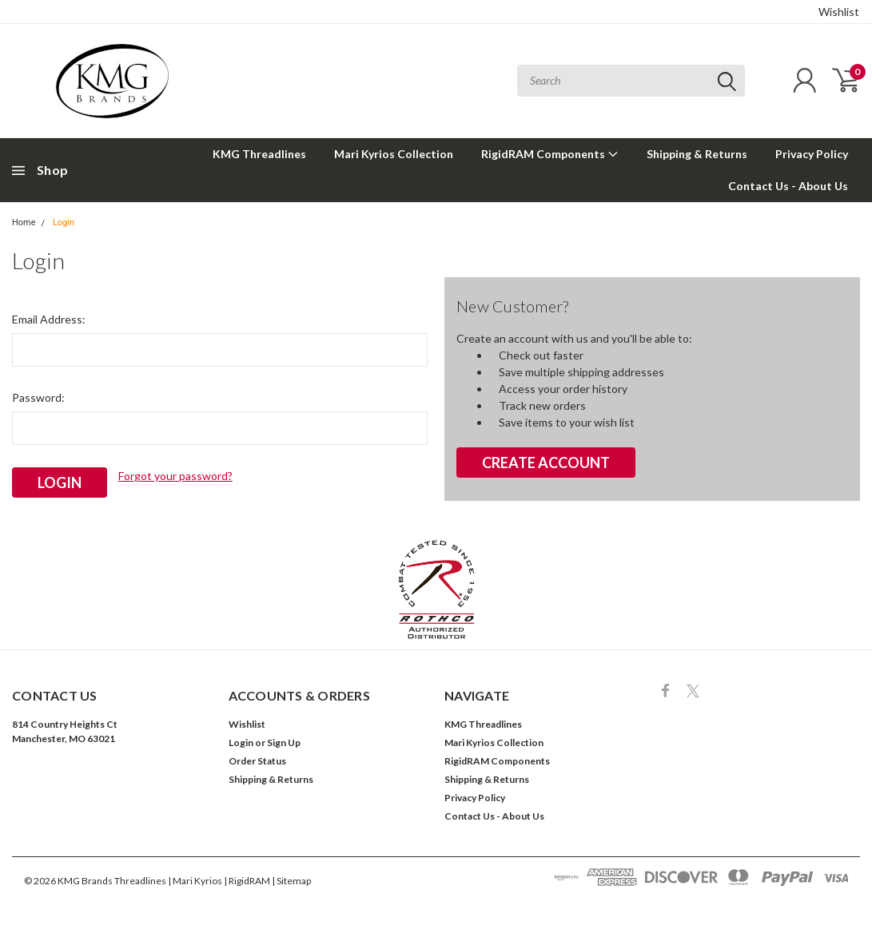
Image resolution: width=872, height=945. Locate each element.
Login (63, 222)
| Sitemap (291, 881)
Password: (38, 397)
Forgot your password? (175, 475)
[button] (436, 589)
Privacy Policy (811, 154)
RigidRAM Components (550, 154)
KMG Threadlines (259, 154)
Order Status (257, 761)
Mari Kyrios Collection (393, 154)
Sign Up (284, 742)
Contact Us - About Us (788, 186)
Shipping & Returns (697, 154)
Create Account (546, 462)
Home (24, 222)
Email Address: (49, 319)
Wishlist (838, 11)
